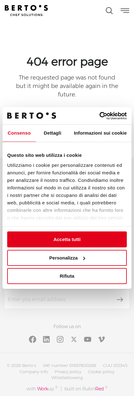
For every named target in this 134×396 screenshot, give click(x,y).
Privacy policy (68, 371)
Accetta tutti (67, 239)
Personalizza (67, 257)
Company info (34, 371)
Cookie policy (101, 371)
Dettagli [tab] (52, 133)
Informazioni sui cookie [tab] (100, 133)
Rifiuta (67, 276)
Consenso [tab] (19, 133)
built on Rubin (85, 389)
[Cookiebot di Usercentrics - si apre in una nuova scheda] (99, 116)
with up (42, 389)
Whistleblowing (67, 377)
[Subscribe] (120, 299)
